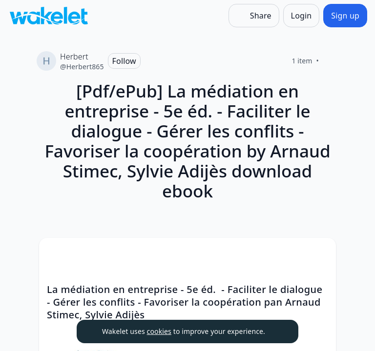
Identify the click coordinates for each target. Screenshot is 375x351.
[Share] (254, 15)
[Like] (330, 61)
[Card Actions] (320, 253)
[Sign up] (345, 15)
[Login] (301, 15)
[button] (320, 254)
